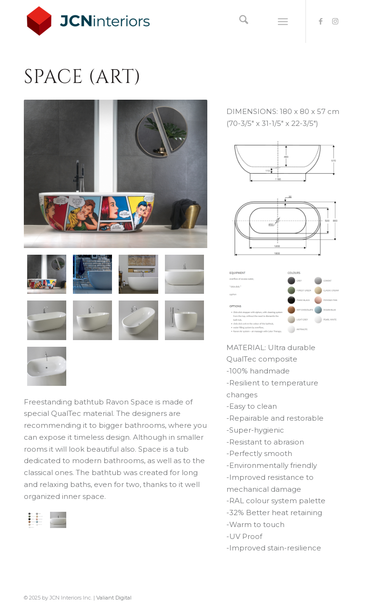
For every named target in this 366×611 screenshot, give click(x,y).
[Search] (239, 21)
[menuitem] (239, 21)
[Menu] (283, 21)
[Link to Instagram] (335, 21)
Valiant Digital (114, 597)
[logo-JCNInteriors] (96, 21)
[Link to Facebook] (321, 21)
